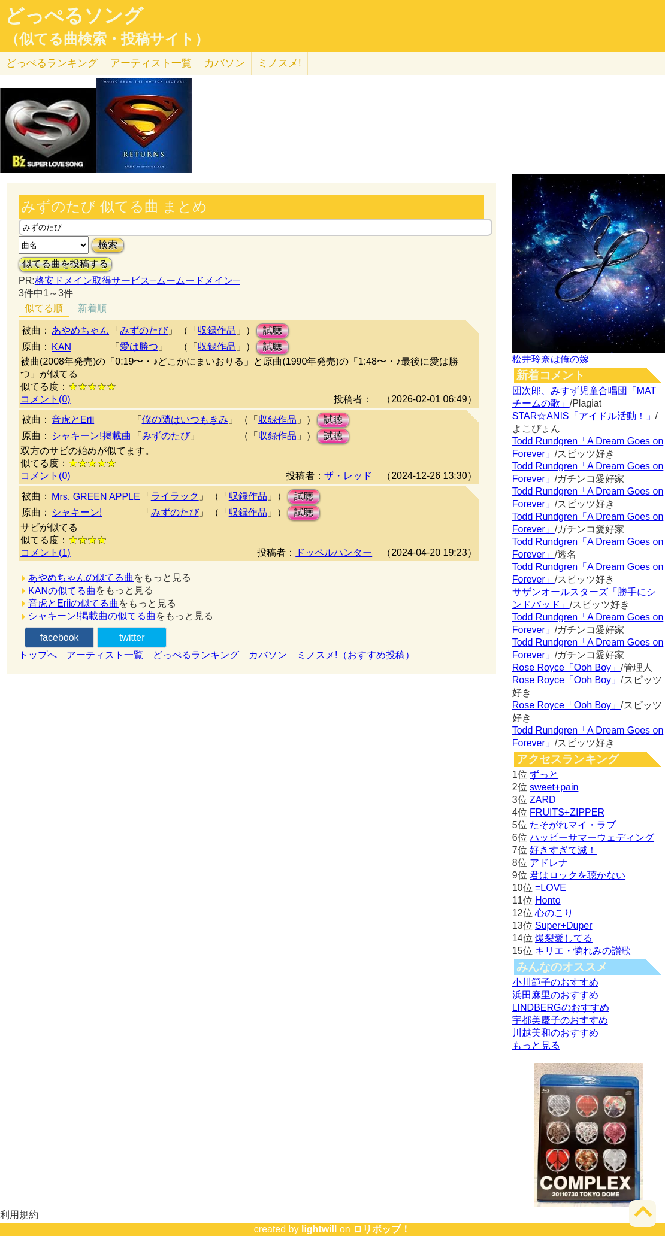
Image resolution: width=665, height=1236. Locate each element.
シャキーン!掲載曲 (91, 436)
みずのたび (144, 330)
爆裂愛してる (564, 938)
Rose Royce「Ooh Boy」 (566, 667)
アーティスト (151, 63)
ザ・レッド (348, 476)
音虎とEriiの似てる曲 (73, 603)
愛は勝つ (139, 346)
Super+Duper (564, 925)
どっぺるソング (74, 15)
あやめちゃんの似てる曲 (81, 577)
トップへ (38, 655)
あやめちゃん (80, 330)
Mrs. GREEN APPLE (96, 497)
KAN (61, 347)
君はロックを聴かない (577, 875)
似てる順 (44, 308)
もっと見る (536, 1045)
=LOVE (550, 888)
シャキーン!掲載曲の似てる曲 (91, 616)
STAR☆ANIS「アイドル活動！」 (583, 416)
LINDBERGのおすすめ (560, 1007)
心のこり (554, 913)
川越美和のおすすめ (555, 1033)
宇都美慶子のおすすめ (560, 1020)
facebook (59, 637)
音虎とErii (73, 419)
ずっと (544, 775)
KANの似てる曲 (62, 591)
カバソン (224, 63)
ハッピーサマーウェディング (592, 837)
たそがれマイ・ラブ (573, 825)
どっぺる (52, 63)
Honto (548, 900)
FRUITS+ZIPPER (567, 812)
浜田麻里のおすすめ (555, 995)
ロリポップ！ (381, 1229)
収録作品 (217, 330)
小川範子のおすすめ (555, 982)
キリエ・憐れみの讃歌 (583, 951)
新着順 (92, 308)
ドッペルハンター (333, 552)
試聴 (272, 330)
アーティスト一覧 (104, 655)
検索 (107, 245)
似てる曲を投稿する (65, 264)
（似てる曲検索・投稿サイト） (107, 39)
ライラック (175, 496)
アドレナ (549, 863)
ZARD (543, 800)
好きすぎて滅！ (563, 850)
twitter (132, 637)
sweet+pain (554, 787)
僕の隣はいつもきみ (185, 419)
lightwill (319, 1229)
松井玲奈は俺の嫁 (550, 359)
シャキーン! (77, 512)
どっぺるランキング (196, 655)
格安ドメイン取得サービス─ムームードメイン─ (137, 280)
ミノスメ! (279, 63)
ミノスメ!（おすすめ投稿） (355, 655)
